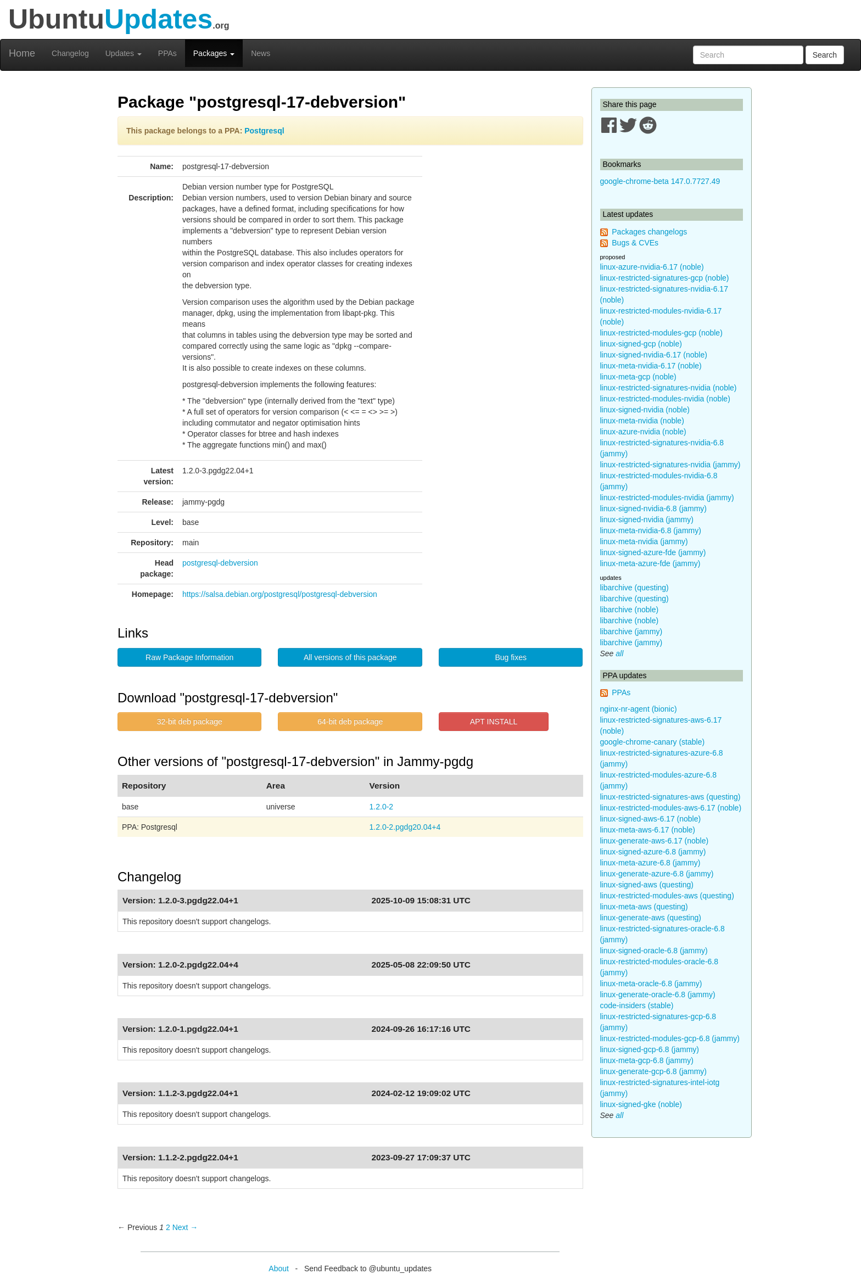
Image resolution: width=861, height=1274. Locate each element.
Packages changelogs (649, 231)
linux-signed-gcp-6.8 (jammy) (650, 1049)
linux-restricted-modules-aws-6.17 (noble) (671, 807)
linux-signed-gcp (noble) (641, 343)
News (260, 53)
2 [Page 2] (168, 1227)
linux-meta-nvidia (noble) (642, 420)
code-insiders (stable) (637, 1005)
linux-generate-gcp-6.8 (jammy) (653, 1071)
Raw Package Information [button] (189, 657)
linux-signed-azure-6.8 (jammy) (653, 851)
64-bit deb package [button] (350, 721)
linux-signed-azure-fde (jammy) (653, 552)
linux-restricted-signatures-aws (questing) (670, 796)
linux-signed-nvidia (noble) (645, 409)
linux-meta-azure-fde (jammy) (650, 563)
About (279, 1268)
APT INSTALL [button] (494, 721)
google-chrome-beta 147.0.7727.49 (660, 181)
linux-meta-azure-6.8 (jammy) (650, 862)
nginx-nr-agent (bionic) (638, 709)
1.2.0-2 (382, 806)
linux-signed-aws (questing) (647, 884)
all (619, 653)
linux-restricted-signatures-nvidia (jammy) (670, 464)
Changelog (70, 53)
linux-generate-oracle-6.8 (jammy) (657, 994)
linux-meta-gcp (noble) (638, 376)
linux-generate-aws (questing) (650, 917)
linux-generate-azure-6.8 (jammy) (657, 873)
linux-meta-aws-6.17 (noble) (648, 829)
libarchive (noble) (629, 609)
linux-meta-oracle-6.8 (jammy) (651, 983)
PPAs (167, 53)
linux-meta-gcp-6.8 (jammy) (647, 1060)
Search (825, 55)
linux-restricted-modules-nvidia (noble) (665, 398)
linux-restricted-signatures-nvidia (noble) (668, 387)
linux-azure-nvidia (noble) (643, 431)
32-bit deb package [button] (189, 721)
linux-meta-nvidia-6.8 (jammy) (650, 530)
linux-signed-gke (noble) (641, 1104)
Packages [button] (213, 53)
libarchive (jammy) (631, 631)
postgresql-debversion (220, 562)
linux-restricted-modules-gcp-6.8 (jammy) (670, 1038)
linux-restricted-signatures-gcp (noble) (664, 277)
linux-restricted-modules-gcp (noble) (661, 332)
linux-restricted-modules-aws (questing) (667, 895)
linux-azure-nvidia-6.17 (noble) (652, 266)
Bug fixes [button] (511, 657)
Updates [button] (123, 53)
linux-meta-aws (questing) (644, 906)
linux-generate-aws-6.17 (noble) (654, 840)
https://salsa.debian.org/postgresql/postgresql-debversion (279, 594)
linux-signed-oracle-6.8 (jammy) (654, 950)
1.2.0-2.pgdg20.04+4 (405, 827)
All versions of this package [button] (350, 657)
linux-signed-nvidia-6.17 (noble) (653, 354)
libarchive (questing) (634, 587)
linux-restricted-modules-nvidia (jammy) (667, 497)
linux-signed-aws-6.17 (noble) (650, 818)
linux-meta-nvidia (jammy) (644, 541)
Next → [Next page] (185, 1227)
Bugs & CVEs (635, 242)
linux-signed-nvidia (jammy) (647, 519)
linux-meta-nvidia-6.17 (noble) (651, 365)
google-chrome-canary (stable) (652, 741)
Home (22, 53)
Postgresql (264, 130)
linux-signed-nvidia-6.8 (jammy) (653, 508)
